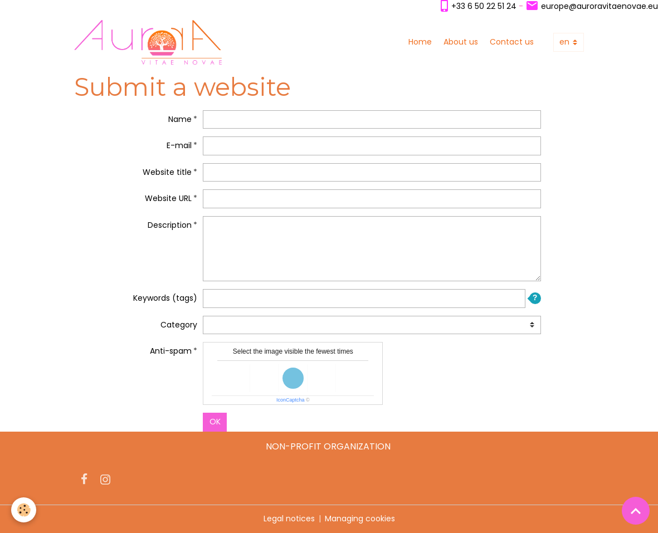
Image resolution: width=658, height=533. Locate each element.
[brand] (150, 42)
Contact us (512, 41)
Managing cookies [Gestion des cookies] (360, 518)
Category (178, 324)
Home (420, 41)
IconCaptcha (290, 400)
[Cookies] (23, 509)
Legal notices (289, 518)
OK (215, 421)
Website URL (168, 198)
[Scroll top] (636, 511)
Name (180, 119)
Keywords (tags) (165, 298)
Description (170, 225)
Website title (167, 172)
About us (460, 41)
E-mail (179, 145)
